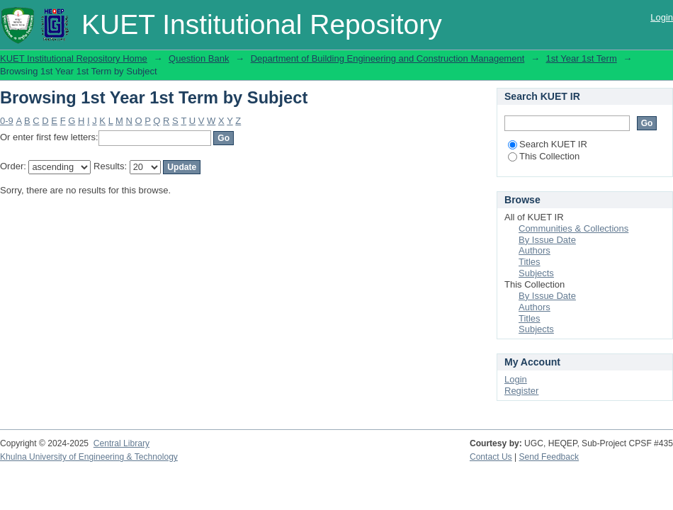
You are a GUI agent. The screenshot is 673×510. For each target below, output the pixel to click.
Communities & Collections (573, 228)
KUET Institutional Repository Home (73, 58)
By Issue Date (547, 239)
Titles (530, 261)
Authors (534, 250)
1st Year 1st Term (581, 58)
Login (661, 17)
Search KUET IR (547, 144)
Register (521, 390)
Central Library (121, 443)
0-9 (6, 120)
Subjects (536, 273)
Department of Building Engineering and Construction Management (388, 58)
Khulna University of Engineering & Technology (89, 457)
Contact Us (491, 457)
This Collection (543, 156)
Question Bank (199, 58)
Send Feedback (549, 457)
